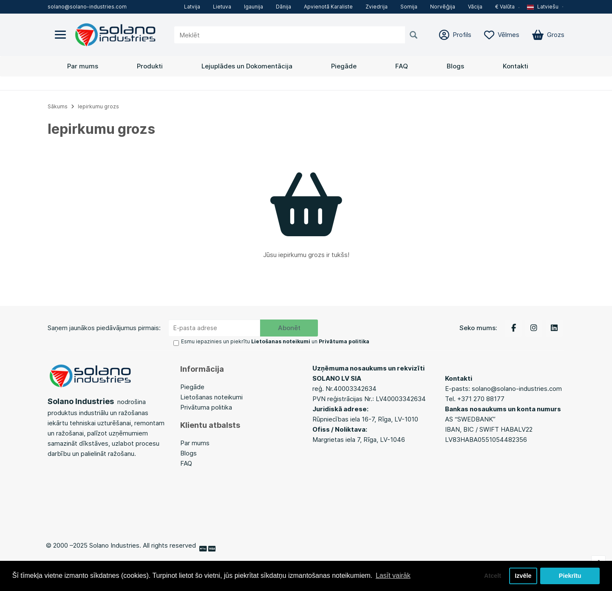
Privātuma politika (206, 407)
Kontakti (515, 66)
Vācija (475, 6)
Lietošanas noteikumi (211, 397)
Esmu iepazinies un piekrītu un (275, 341)
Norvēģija (442, 6)
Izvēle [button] (523, 575)
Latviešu (542, 6)
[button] (545, 6)
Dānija (283, 6)
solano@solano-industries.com (87, 6)
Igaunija (253, 6)
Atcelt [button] (492, 575)
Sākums (58, 106)
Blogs (455, 66)
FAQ (401, 66)
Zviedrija (377, 6)
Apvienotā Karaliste (328, 6)
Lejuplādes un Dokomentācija (246, 66)
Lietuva (222, 6)
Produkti (150, 66)
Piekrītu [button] (570, 575)
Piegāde (344, 66)
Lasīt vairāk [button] (393, 575)
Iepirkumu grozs (98, 106)
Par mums (82, 66)
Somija (408, 6)
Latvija (192, 6)
